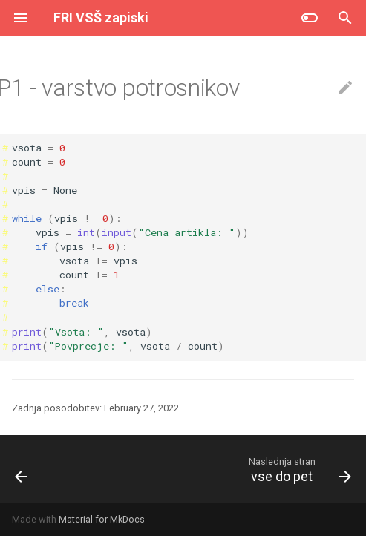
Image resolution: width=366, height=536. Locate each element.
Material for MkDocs (102, 519)
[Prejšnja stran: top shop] (22, 469)
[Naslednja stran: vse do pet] (298, 469)
